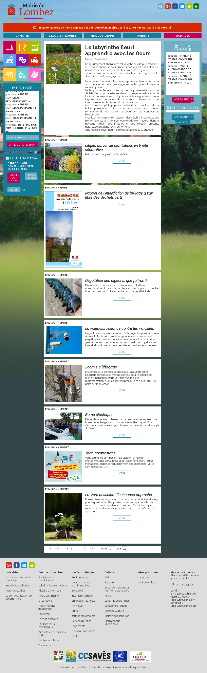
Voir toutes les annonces (184, 120)
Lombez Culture (114, 610)
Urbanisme (45, 600)
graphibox (99, 667)
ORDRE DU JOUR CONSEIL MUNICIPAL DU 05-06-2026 (20, 166)
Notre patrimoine (48, 595)
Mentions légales (117, 667)
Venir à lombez (146, 582)
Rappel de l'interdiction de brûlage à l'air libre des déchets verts (119, 195)
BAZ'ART (110, 582)
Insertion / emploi (82, 595)
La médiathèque (48, 618)
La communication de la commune (18, 597)
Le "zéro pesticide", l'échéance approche (118, 495)
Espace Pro (138, 667)
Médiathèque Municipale (112, 622)
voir (122, 160)
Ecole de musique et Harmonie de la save (117, 589)
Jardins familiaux (48, 640)
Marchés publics (15, 590)
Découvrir (62, 35)
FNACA (109, 595)
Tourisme (44, 613)
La (22, 35)
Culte (75, 610)
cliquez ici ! (164, 27)
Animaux (77, 605)
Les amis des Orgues (117, 600)
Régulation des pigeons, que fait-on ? (116, 280)
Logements (78, 625)
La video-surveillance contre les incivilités (119, 328)
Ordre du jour (14, 178)
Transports (44, 645)
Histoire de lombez (49, 590)
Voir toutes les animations (184, 102)
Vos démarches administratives (81, 584)
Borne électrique (98, 415)
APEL (108, 577)
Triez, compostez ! (100, 453)
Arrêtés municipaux (22, 144)
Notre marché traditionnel (46, 607)
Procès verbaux (32, 176)
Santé (75, 636)
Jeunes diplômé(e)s (83, 615)
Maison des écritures (117, 615)
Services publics (81, 620)
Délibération (18, 189)
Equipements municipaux (46, 579)
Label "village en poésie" (52, 585)
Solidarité (77, 590)
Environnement (81, 577)
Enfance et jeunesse (83, 600)
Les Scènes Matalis (116, 605)
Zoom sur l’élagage (101, 367)
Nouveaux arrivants (83, 631)
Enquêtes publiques (17, 585)
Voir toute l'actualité (22, 137)
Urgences (143, 577)
